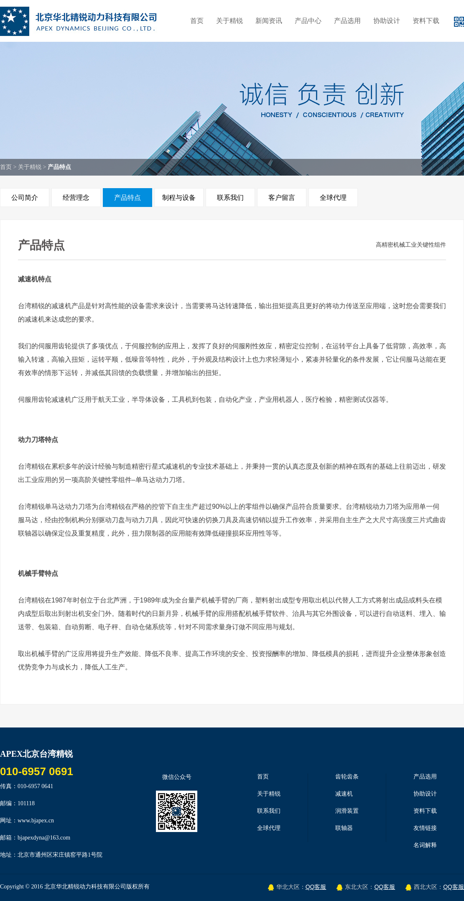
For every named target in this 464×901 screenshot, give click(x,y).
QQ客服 (316, 886)
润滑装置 (347, 811)
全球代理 (333, 197)
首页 (197, 20)
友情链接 (425, 828)
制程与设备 (179, 197)
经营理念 (76, 197)
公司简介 (24, 197)
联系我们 (230, 197)
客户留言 (281, 197)
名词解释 (425, 845)
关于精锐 (229, 20)
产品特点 (127, 197)
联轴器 (344, 828)
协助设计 (386, 20)
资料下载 (426, 20)
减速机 (344, 794)
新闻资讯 (268, 20)
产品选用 (347, 20)
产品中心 (308, 20)
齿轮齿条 (347, 776)
